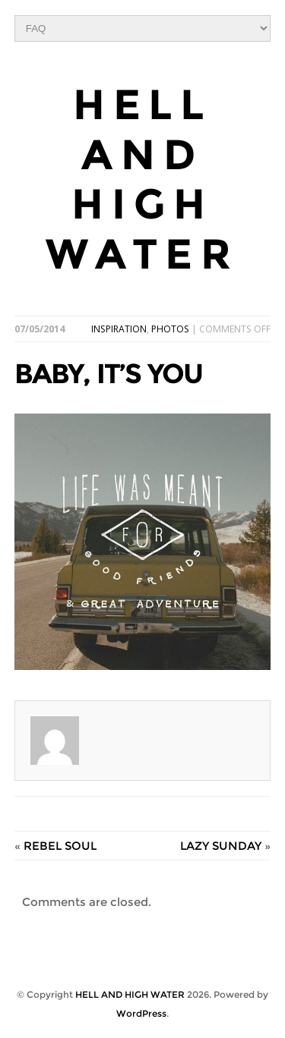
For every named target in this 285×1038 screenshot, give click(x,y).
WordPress (141, 1013)
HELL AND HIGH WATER (143, 179)
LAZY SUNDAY (220, 845)
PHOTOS (170, 328)
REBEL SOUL (60, 845)
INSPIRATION (119, 328)
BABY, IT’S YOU (108, 373)
